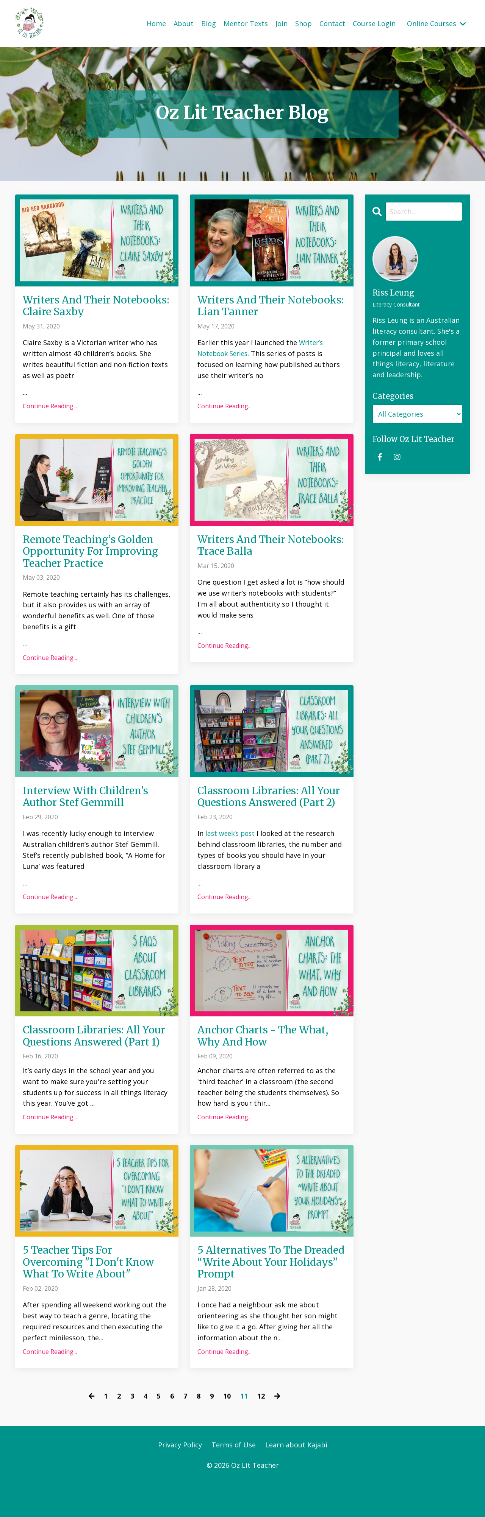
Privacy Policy (180, 1479)
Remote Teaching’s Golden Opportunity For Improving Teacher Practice (94, 554)
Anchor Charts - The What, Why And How (267, 1054)
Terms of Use (233, 1479)
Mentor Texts (246, 23)
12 (261, 1430)
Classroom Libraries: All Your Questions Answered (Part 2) (263, 808)
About (184, 23)
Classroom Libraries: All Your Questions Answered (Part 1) (88, 1061)
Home (156, 23)
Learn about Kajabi (296, 1479)
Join (281, 23)
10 (227, 1430)
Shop (303, 23)
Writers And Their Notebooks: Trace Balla (257, 547)
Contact (332, 23)
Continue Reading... (50, 407)
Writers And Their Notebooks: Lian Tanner (260, 306)
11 (244, 1430)
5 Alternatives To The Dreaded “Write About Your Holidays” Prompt (268, 1296)
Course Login (374, 23)
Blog (208, 23)
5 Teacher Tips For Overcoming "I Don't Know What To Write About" (92, 1296)
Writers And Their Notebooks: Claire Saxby (87, 306)
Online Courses (436, 23)
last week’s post (231, 851)
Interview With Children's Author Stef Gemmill (90, 801)
